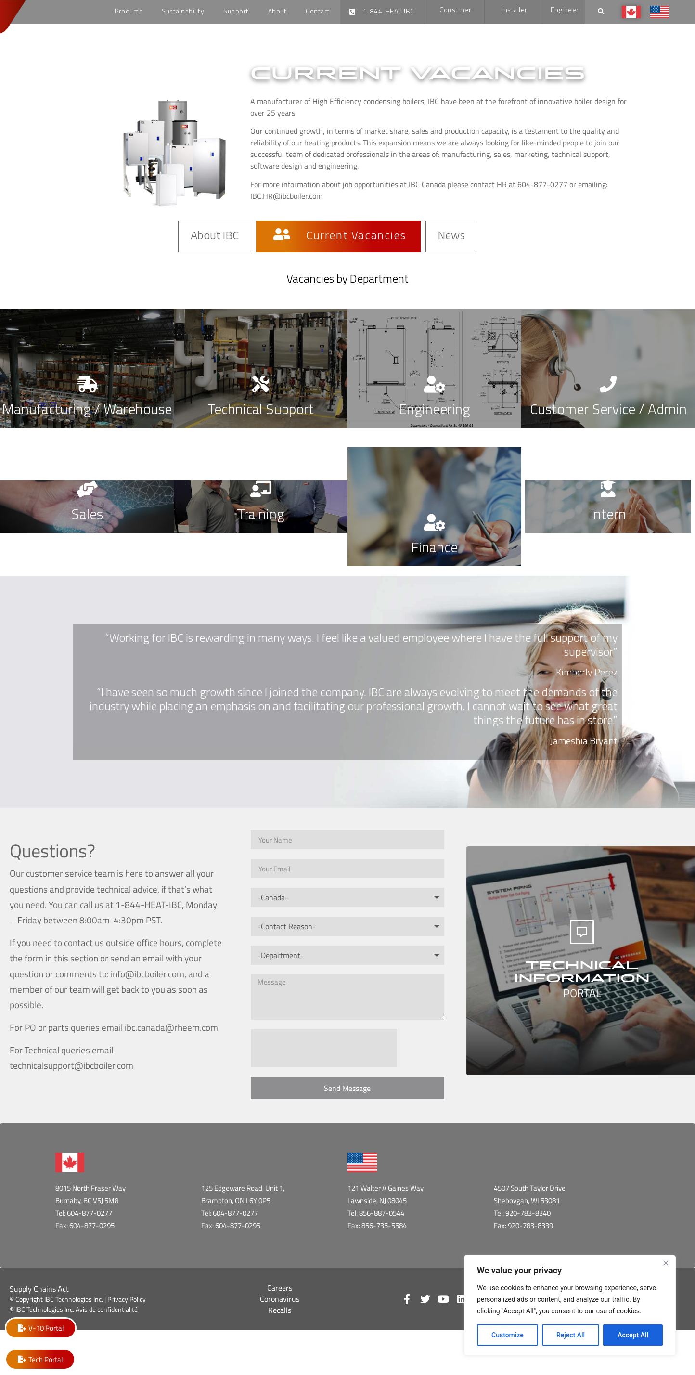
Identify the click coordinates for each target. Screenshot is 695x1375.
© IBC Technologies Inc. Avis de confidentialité (74, 1309)
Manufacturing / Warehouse (87, 410)
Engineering (434, 410)
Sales (87, 515)
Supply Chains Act (39, 1289)
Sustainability (183, 11)
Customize (507, 1335)
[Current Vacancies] (282, 235)
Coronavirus (279, 1299)
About (277, 11)
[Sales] (86, 488)
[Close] (665, 1263)
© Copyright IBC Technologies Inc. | (58, 1299)
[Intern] (608, 488)
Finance (434, 548)
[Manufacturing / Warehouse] (86, 384)
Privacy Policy (126, 1299)
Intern (608, 515)
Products (128, 11)
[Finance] (434, 522)
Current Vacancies (356, 237)
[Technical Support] (260, 384)
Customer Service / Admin (608, 410)
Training (260, 515)
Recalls (279, 1310)
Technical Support (260, 410)
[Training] (260, 488)
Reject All (570, 1335)
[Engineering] (434, 384)
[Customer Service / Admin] (608, 384)
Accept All (633, 1335)
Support (236, 11)
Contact (318, 11)
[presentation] (324, 1048)
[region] (570, 1305)
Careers (279, 1288)
